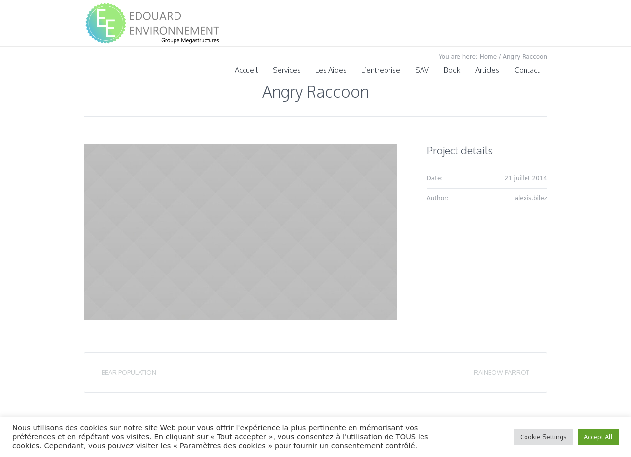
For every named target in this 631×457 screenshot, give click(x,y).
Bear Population (129, 372)
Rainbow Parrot (501, 372)
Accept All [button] (598, 437)
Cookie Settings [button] (543, 437)
